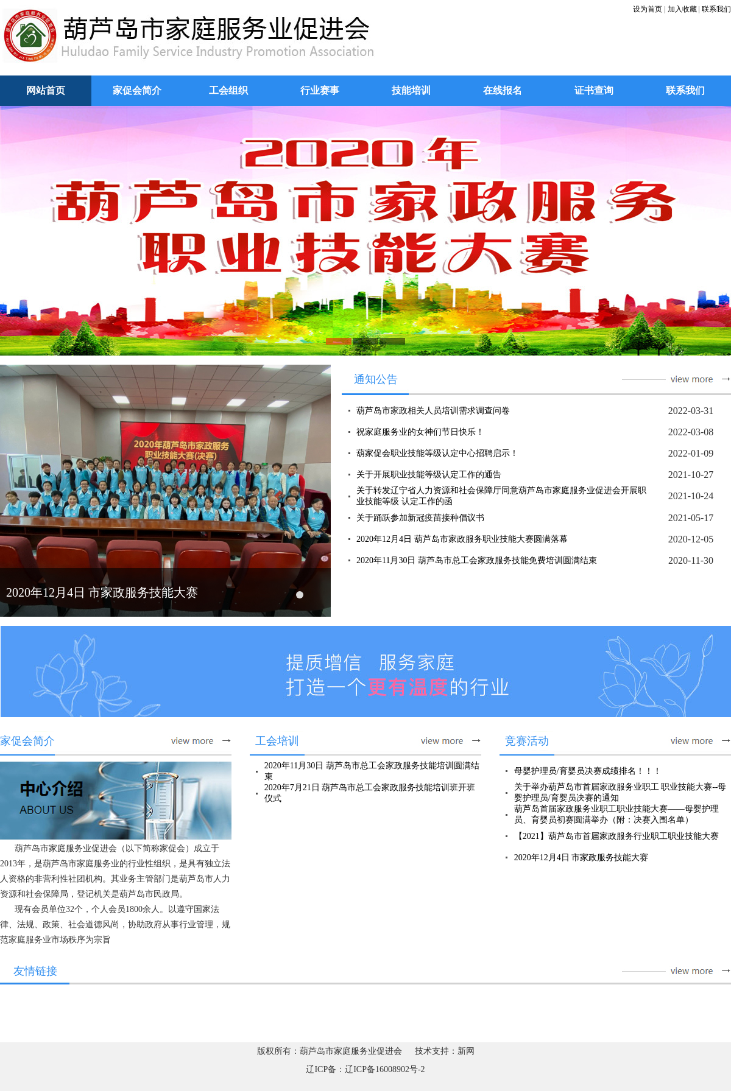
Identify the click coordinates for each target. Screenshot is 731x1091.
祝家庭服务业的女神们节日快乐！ (420, 432)
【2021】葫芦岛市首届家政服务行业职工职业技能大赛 (616, 836)
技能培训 (411, 90)
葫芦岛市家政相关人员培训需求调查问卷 (433, 410)
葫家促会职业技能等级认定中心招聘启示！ (437, 453)
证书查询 (593, 90)
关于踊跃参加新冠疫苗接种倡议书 (420, 517)
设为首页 (647, 9)
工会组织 (228, 90)
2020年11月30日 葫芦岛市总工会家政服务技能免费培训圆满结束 (476, 560)
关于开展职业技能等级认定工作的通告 (428, 474)
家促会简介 (137, 90)
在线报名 (502, 90)
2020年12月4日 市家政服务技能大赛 (102, 592)
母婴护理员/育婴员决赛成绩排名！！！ (588, 771)
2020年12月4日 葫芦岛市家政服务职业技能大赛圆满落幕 (462, 539)
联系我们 (716, 9)
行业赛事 (319, 90)
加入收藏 (682, 9)
